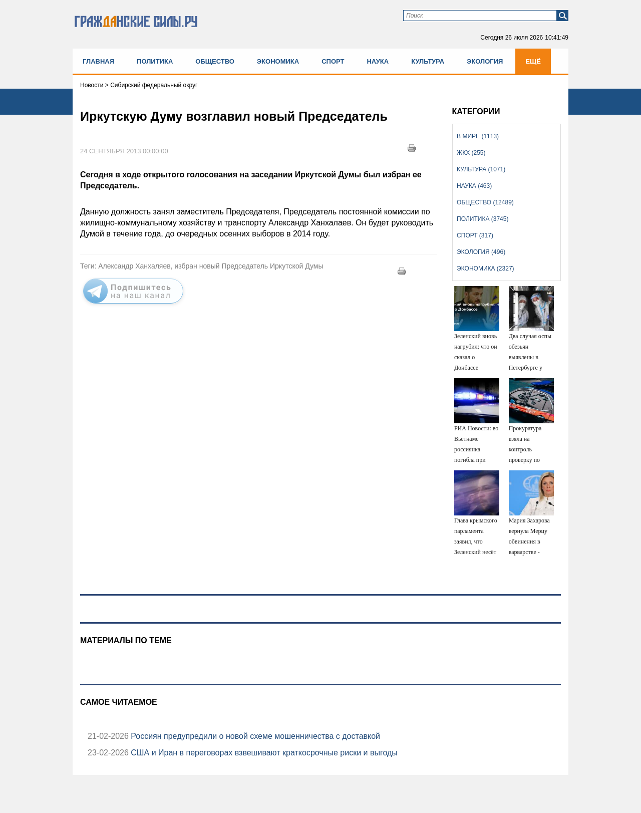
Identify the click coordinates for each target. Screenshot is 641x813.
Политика (155, 61)
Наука (378, 61)
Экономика (278, 61)
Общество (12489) (485, 202)
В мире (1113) (478, 136)
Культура (427, 61)
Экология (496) (481, 251)
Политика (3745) (482, 218)
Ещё (533, 61)
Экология (485, 61)
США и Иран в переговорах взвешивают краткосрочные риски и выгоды (263, 752)
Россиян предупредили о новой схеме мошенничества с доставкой (254, 736)
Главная (98, 61)
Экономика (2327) (485, 268)
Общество (214, 61)
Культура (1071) (481, 169)
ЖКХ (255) (471, 152)
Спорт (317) (475, 235)
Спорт (333, 61)
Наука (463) (474, 185)
